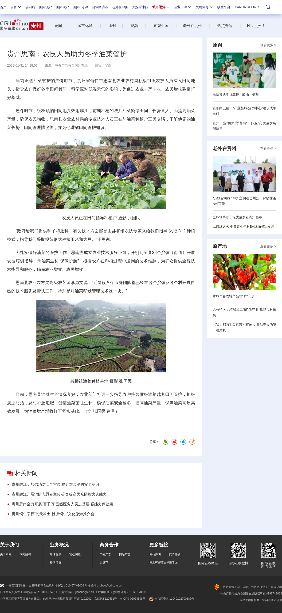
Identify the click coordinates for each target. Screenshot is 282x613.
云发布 (104, 562)
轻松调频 (75, 554)
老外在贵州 (192, 26)
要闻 (58, 26)
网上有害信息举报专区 (163, 562)
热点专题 (224, 26)
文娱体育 (204, 7)
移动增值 (55, 562)
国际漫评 (45, 7)
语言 (16, 7)
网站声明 (155, 554)
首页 (3, 7)
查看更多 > (268, 45)
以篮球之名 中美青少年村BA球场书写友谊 (243, 226)
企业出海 (183, 7)
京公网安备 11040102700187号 (171, 598)
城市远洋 (161, 7)
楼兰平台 (223, 7)
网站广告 (124, 554)
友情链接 (174, 554)
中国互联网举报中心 (15, 585)
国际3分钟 (80, 7)
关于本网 (5, 554)
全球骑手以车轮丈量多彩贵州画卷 (237, 217)
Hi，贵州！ (256, 26)
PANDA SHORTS (247, 7)
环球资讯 (55, 554)
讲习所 (30, 7)
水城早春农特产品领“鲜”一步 (233, 296)
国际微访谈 (100, 7)
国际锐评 (62, 7)
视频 (134, 26)
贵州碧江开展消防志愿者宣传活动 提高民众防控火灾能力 (59, 494)
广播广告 (105, 554)
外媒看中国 (140, 7)
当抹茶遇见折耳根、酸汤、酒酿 (236, 95)
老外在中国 (120, 7)
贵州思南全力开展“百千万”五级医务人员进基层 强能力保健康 (62, 504)
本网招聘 (25, 554)
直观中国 (160, 26)
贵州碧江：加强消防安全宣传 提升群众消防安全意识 (55, 484)
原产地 (220, 246)
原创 (112, 26)
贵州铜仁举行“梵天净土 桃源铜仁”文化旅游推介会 (53, 514)
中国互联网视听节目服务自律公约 (21, 598)
